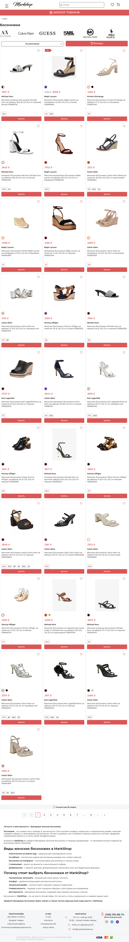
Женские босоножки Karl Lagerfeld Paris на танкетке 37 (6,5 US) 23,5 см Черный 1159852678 (21, 404)
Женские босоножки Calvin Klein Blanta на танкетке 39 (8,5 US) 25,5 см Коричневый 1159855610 (106, 177)
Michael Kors (92, 33)
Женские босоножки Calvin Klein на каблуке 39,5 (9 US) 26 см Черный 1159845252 (103, 705)
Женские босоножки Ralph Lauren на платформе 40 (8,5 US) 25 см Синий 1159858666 (61, 102)
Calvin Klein (28, 33)
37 (89, 114)
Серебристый (3, 313)
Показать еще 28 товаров (66, 807)
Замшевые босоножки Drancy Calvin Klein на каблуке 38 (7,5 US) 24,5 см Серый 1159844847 (20, 781)
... (84, 815)
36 (46, 340)
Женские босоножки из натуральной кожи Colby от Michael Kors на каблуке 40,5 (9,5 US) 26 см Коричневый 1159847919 (64, 630)
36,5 (47, 189)
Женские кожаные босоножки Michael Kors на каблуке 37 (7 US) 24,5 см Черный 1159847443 (106, 630)
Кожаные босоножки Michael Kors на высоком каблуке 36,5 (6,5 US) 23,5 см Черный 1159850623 (61, 479)
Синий (46, 87)
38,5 (4, 114)
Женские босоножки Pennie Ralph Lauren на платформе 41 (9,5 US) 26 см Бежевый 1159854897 (20, 253)
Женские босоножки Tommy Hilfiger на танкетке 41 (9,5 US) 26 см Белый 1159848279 (19, 630)
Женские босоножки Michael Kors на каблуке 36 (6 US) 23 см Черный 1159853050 (107, 327)
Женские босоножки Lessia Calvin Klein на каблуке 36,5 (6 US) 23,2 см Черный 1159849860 (20, 554)
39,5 (94, 189)
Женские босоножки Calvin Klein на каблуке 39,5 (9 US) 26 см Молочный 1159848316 (103, 554)
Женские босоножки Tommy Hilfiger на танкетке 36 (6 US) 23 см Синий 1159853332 (63, 327)
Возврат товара (16, 920)
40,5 (51, 114)
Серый (3, 766)
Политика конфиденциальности (16, 927)
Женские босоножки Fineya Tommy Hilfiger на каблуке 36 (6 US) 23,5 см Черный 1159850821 (17, 479)
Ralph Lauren (113, 33)
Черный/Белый (3, 87)
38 (7, 340)
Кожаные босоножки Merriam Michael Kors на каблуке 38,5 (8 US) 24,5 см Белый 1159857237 (21, 177)
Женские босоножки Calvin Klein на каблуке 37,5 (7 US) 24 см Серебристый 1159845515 (19, 705)
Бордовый (46, 162)
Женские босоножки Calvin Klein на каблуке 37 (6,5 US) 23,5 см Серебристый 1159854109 (20, 328)
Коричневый (89, 162)
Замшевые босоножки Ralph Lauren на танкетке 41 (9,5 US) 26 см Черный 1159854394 (62, 253)
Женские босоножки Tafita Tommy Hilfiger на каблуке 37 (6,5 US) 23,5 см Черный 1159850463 (106, 479)
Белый (3, 162)
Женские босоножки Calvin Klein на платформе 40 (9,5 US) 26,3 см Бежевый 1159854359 (105, 253)
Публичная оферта (16, 924)
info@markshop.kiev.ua (82, 929)
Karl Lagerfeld (71, 33)
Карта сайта (48, 927)
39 (89, 189)
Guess (49, 33)
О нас (48, 917)
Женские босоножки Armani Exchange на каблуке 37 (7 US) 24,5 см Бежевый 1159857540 (106, 102)
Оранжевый (50, 615)
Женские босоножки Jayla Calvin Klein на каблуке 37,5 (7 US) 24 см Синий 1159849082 (64, 553)
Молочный (89, 540)
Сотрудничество (48, 924)
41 (3, 265)
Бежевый (89, 87)
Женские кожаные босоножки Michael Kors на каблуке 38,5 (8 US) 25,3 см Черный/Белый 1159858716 (21, 102)
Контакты (48, 920)
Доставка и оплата (16, 917)
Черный (92, 87)
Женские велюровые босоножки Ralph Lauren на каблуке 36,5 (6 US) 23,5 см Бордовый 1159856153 (62, 177)
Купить (21, 119)
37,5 (89, 415)
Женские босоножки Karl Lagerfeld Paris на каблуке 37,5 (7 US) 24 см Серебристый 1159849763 (107, 404)
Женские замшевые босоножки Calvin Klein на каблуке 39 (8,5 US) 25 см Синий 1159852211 (62, 404)
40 (46, 114)
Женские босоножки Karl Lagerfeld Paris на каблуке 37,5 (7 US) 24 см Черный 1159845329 (64, 705)
